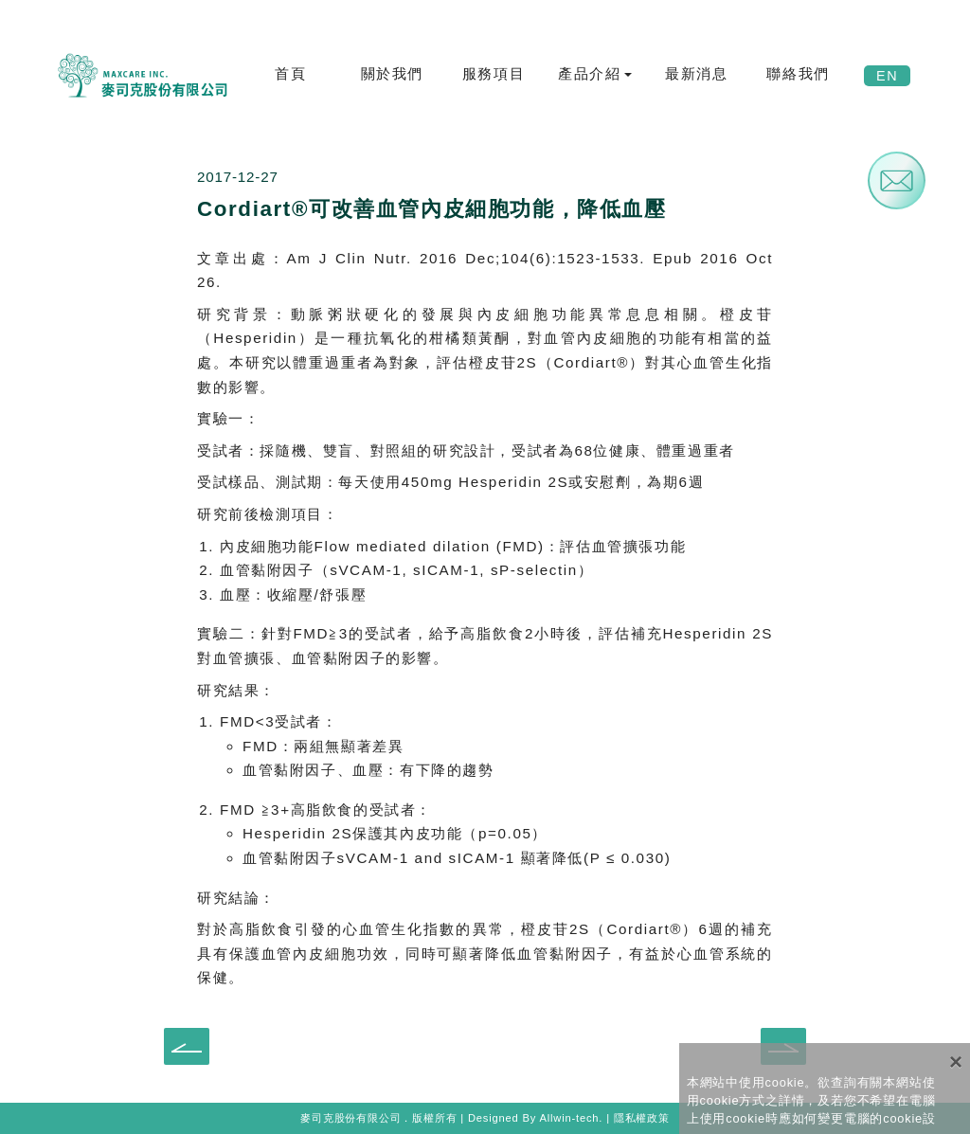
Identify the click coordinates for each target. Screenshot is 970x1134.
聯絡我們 (797, 73)
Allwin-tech (569, 1118)
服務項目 (493, 73)
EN (887, 75)
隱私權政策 (642, 1118)
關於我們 (392, 73)
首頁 (290, 73)
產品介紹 (589, 73)
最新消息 (696, 73)
